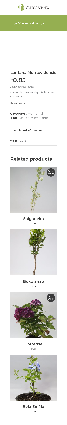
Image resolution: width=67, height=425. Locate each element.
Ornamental (34, 113)
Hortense (33, 344)
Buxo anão (33, 281)
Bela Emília (33, 406)
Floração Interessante (33, 118)
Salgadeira (33, 218)
